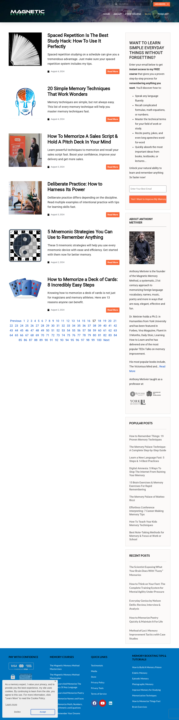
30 (52, 326)
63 (115, 331)
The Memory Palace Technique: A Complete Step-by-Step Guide (147, 447)
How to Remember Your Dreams (65, 712)
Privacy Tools (97, 686)
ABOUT (118, 14)
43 (11, 331)
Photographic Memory (142, 682)
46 (26, 331)
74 (63, 335)
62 (110, 331)
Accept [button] (43, 712)
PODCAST (163, 14)
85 (20, 340)
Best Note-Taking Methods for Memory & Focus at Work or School (146, 535)
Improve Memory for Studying (146, 688)
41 (110, 326)
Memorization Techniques (144, 694)
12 (67, 321)
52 (58, 331)
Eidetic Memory (139, 671)
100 (99, 340)
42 (115, 326)
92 (56, 340)
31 (58, 326)
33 (68, 326)
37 (89, 326)
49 (42, 331)
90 (46, 340)
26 (32, 326)
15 (83, 321)
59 (94, 331)
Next (106, 340)
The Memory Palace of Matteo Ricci (146, 497)
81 (99, 335)
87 (30, 340)
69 (37, 335)
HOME (106, 14)
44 (16, 331)
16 (88, 321)
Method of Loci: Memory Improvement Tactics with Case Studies (147, 633)
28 (42, 326)
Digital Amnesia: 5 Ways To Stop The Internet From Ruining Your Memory (147, 470)
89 (41, 340)
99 (93, 340)
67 (26, 335)
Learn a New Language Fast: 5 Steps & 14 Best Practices (146, 458)
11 (62, 321)
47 (32, 331)
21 (115, 321)
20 (109, 321)
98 (87, 340)
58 (89, 331)
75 (68, 335)
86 (25, 340)
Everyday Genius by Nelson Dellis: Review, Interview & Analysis (145, 603)
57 (84, 331)
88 (35, 340)
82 (104, 335)
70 (42, 335)
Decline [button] (17, 712)
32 (63, 326)
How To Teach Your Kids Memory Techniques (143, 522)
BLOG (149, 14)
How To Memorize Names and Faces (67, 697)
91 (51, 340)
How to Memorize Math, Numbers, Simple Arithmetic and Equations (66, 705)
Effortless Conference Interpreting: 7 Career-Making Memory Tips (146, 510)
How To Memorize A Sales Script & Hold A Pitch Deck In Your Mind (83, 139)
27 (37, 326)
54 (68, 331)
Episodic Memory (140, 677)
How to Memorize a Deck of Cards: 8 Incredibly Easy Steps (83, 282)
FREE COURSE (133, 14)
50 (47, 331)
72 (52, 335)
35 (78, 326)
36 (84, 326)
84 (115, 335)
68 (32, 335)
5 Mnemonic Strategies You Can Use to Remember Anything (80, 234)
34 (73, 326)
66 (21, 335)
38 (94, 326)
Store (93, 675)
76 (73, 335)
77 (78, 335)
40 (104, 326)
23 (16, 326)
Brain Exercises (139, 705)
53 (63, 331)
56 (78, 331)
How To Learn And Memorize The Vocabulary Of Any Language (65, 684)
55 (73, 331)
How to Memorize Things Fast (146, 699)
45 (21, 331)
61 (104, 331)
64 (11, 335)
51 (52, 331)
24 (21, 326)
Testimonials (97, 664)
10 (57, 321)
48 (37, 331)
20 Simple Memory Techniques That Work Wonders (79, 91)
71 (47, 335)
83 (110, 335)
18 (99, 321)
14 (78, 321)
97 (82, 340)
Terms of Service (99, 692)
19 (104, 321)
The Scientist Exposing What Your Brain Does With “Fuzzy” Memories (146, 569)
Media (94, 670)
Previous (15, 321)
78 (84, 335)
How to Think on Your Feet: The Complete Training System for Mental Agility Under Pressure (147, 586)
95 (72, 340)
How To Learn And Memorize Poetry (67, 691)
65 (16, 335)
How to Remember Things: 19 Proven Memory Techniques (146, 436)
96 (77, 340)
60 (99, 331)
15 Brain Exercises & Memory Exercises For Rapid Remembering (146, 485)
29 (47, 326)
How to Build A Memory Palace (147, 665)
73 (58, 335)
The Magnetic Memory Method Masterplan (64, 675)
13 (73, 321)
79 (89, 335)
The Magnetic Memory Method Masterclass (64, 666)
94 (67, 340)
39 (99, 326)
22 (11, 326)
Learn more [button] (11, 704)
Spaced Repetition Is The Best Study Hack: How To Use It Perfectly (78, 41)
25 (26, 326)
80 (94, 335)
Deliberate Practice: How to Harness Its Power (75, 187)
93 (61, 340)
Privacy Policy (97, 681)
